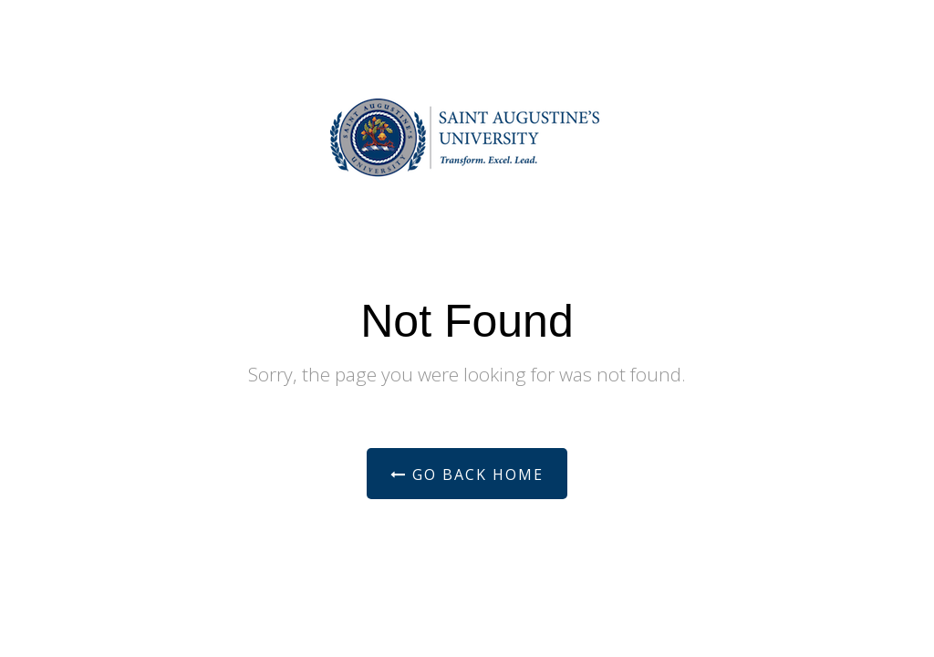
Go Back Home (467, 474)
